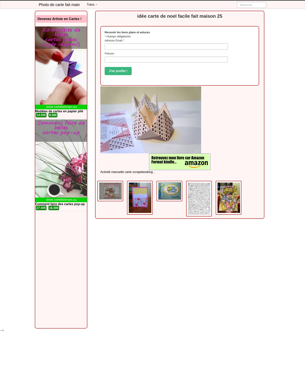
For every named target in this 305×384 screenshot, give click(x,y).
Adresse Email (114, 40)
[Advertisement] (61, 269)
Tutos (92, 4)
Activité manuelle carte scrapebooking (126, 172)
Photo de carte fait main (59, 5)
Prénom (109, 53)
